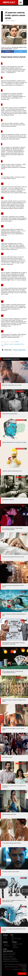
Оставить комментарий (19, 349)
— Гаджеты (5, 944)
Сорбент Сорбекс (8, 969)
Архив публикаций (8, 951)
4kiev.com (8, 956)
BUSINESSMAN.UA (10, 959)
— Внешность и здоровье (17, 944)
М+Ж (12, 935)
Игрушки (5, 942)
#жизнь (2, 345)
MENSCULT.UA (9, 958)
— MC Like (5, 936)
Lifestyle (14, 942)
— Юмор (12, 936)
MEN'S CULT (9, 954)
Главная (2, 9)
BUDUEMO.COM (10, 961)
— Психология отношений (16, 938)
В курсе (5, 949)
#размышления (17, 344)
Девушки (5, 935)
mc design (20, 966)
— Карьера (14, 945)
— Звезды (5, 938)
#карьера (6, 344)
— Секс (12, 940)
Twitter (20, 51)
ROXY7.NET (9, 953)
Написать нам (22, 973)
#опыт (22, 344)
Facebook (7, 51)
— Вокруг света (15, 947)
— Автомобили (6, 945)
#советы (11, 344)
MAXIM (17, 341)
